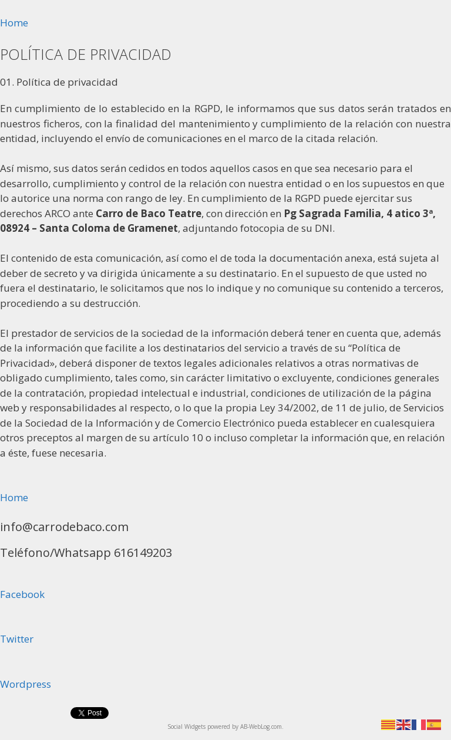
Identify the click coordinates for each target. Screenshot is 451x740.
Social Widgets (186, 726)
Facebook (22, 594)
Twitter (16, 639)
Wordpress (25, 684)
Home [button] (14, 22)
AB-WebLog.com (261, 726)
